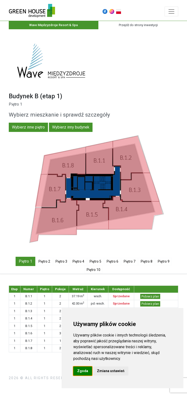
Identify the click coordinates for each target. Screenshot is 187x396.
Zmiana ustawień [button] (110, 371)
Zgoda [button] (82, 371)
